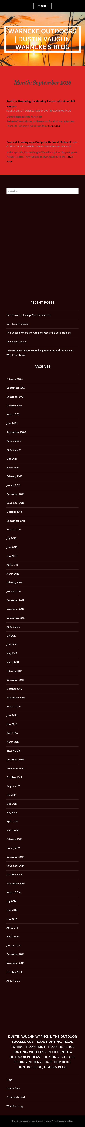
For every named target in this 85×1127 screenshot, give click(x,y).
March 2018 (12, 573)
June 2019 (12, 458)
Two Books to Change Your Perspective (28, 315)
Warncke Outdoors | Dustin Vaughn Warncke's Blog (42, 39)
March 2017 (12, 662)
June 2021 (11, 423)
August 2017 (13, 626)
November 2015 (15, 768)
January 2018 (13, 591)
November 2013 (15, 963)
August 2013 (13, 980)
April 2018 (12, 564)
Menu (44, 6)
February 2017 (14, 671)
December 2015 (15, 759)
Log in (9, 1079)
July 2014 (11, 901)
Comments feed (15, 1097)
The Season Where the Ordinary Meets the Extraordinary (38, 332)
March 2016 (12, 741)
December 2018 (15, 494)
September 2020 (16, 432)
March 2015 (12, 830)
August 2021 (13, 414)
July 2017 (11, 635)
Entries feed (13, 1088)
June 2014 (12, 910)
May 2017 (11, 653)
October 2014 (14, 874)
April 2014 (12, 927)
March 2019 (12, 467)
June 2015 (11, 803)
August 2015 (13, 786)
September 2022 (15, 387)
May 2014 (11, 918)
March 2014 (12, 936)
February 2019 (14, 476)
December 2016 (15, 679)
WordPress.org (14, 1106)
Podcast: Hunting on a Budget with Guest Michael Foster (42, 142)
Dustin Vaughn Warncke (57, 110)
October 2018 (14, 511)
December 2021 (15, 396)
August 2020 (13, 440)
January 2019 (13, 485)
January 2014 (13, 945)
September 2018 (15, 520)
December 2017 (15, 600)
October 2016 (14, 688)
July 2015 (11, 794)
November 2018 (15, 502)
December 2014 (15, 856)
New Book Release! (17, 323)
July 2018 (11, 538)
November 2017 (15, 609)
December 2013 (15, 954)
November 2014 (15, 865)
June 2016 (11, 715)
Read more (54, 126)
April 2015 (12, 821)
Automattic (66, 1121)
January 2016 (13, 750)
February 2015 (14, 839)
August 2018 (13, 529)
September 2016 (15, 697)
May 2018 (11, 555)
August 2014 (13, 892)
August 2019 (13, 449)
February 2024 (14, 379)
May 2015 (11, 812)
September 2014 (15, 883)
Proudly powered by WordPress (27, 1121)
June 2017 (11, 644)
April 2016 (12, 732)
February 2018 (14, 582)
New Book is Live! (16, 341)
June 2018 (12, 547)
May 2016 (11, 724)
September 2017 (15, 617)
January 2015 (13, 848)
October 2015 (14, 777)
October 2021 (14, 405)
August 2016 (13, 706)
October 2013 (14, 971)
